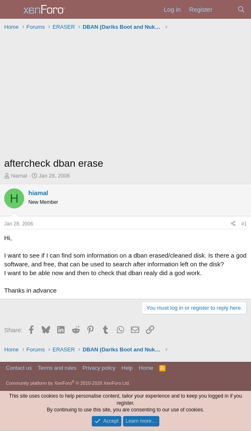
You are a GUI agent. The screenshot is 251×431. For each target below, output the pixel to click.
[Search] (241, 9)
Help (127, 368)
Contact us (19, 368)
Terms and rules (57, 368)
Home (146, 368)
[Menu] (11, 9)
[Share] (233, 224)
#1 (244, 224)
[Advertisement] (125, 96)
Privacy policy (99, 368)
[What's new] (224, 9)
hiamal (19, 176)
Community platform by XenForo (68, 383)
